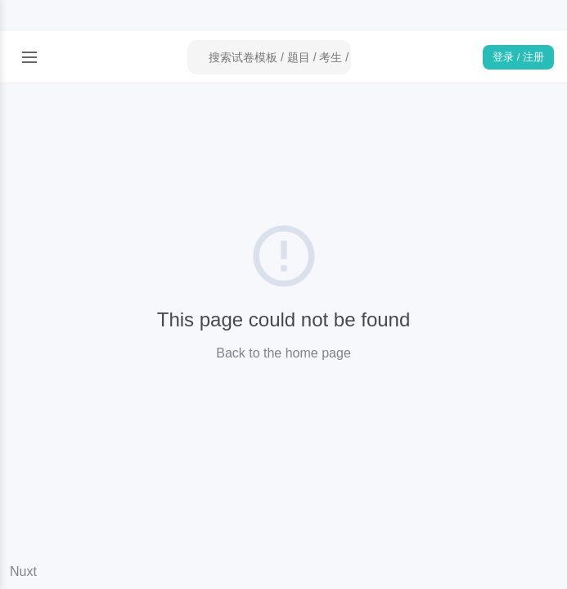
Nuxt (23, 571)
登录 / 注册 (518, 57)
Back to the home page (283, 353)
